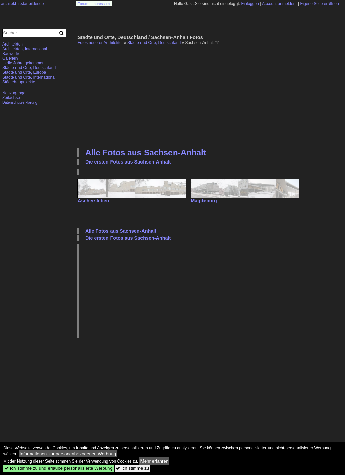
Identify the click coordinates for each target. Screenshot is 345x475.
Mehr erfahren (154, 461)
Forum (82, 4)
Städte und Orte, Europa (24, 72)
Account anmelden (278, 3)
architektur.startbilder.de (22, 3)
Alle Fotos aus (145, 152)
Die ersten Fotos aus (128, 162)
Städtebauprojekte (18, 82)
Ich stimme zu (132, 468)
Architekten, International (24, 49)
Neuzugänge (13, 93)
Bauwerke (11, 53)
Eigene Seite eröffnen (319, 3)
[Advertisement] (211, 96)
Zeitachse (11, 97)
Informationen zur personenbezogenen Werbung (68, 453)
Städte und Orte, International (28, 77)
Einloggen (250, 3)
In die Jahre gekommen (23, 63)
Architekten (12, 44)
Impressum (101, 4)
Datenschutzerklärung (19, 102)
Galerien (10, 58)
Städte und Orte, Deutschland (154, 42)
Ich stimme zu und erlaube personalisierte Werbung (58, 468)
